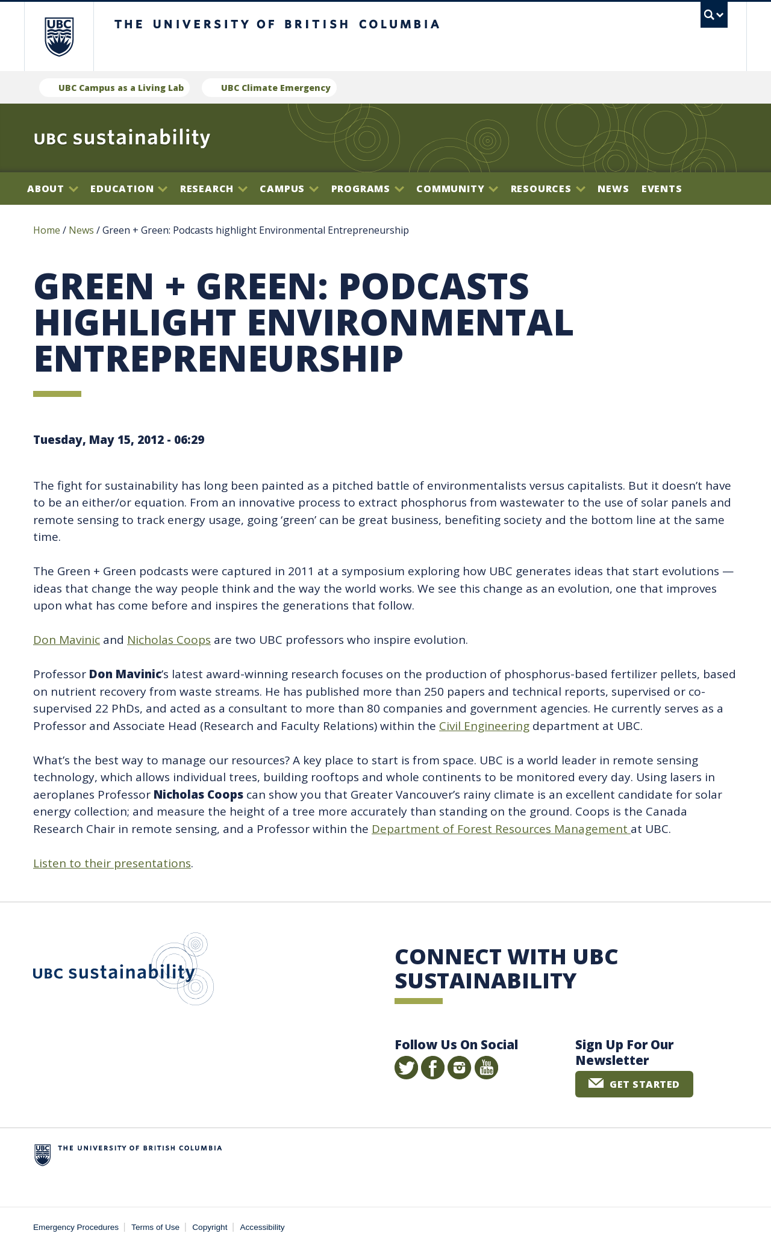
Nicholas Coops (169, 639)
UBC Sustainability (123, 971)
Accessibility (262, 1227)
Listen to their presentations (112, 863)
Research (214, 188)
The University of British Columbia (58, 36)
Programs (367, 188)
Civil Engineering (484, 726)
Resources (548, 188)
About (52, 188)
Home (46, 230)
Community (457, 188)
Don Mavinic (66, 639)
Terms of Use (155, 1227)
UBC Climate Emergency (276, 87)
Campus (289, 188)
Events (661, 188)
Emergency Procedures (76, 1227)
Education (128, 188)
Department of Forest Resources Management (501, 829)
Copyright (209, 1227)
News (613, 188)
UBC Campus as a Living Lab (121, 87)
